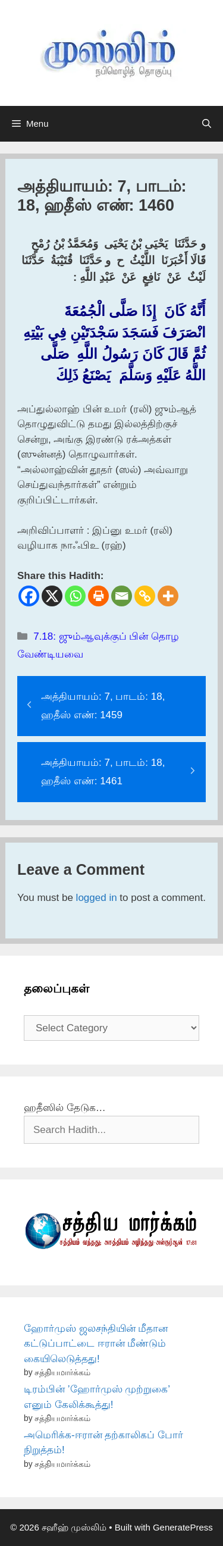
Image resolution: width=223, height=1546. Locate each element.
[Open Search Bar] (206, 124)
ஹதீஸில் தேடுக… (65, 1107)
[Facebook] (28, 596)
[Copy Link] (144, 596)
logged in (96, 897)
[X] (52, 596)
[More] (168, 596)
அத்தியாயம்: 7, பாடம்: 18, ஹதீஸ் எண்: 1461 (103, 772)
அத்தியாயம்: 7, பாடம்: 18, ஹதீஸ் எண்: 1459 (103, 706)
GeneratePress (183, 1527)
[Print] (98, 596)
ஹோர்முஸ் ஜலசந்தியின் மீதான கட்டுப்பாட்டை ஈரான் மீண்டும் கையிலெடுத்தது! (96, 1344)
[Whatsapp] (75, 596)
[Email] (121, 596)
